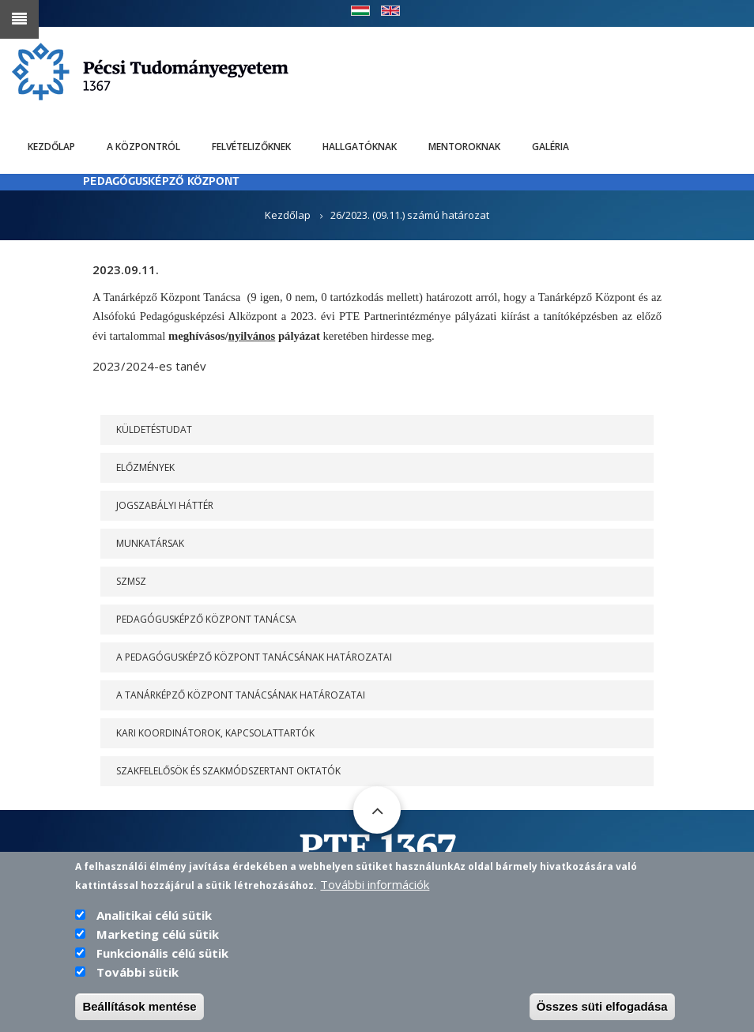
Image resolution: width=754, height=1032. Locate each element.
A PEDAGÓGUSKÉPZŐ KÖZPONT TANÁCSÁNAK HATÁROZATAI (254, 657)
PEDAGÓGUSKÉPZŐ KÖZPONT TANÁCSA (206, 619)
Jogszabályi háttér (164, 505)
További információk (374, 888)
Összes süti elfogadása (602, 1010)
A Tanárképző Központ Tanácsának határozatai (240, 695)
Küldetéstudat (154, 429)
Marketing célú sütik (157, 938)
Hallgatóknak (359, 146)
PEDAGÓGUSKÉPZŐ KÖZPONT (161, 182)
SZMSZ (131, 581)
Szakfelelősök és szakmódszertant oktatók (228, 771)
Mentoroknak (464, 146)
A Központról (143, 146)
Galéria (550, 146)
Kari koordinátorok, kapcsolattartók (215, 733)
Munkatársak (150, 543)
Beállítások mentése (139, 1010)
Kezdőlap (51, 146)
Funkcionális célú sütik (162, 957)
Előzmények (145, 467)
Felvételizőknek (251, 146)
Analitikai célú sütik (154, 919)
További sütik (137, 976)
